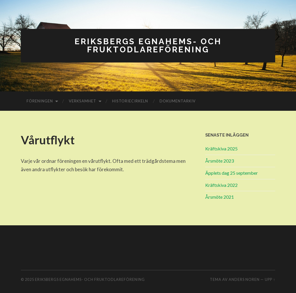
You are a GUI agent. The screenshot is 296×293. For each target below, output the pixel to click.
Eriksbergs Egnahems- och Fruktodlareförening (148, 45)
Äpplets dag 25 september (231, 173)
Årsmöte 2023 (219, 160)
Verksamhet (82, 101)
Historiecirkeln (130, 101)
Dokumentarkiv (178, 101)
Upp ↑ (270, 279)
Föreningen (40, 101)
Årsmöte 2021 (219, 197)
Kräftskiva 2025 (221, 148)
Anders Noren (244, 279)
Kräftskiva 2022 (221, 185)
